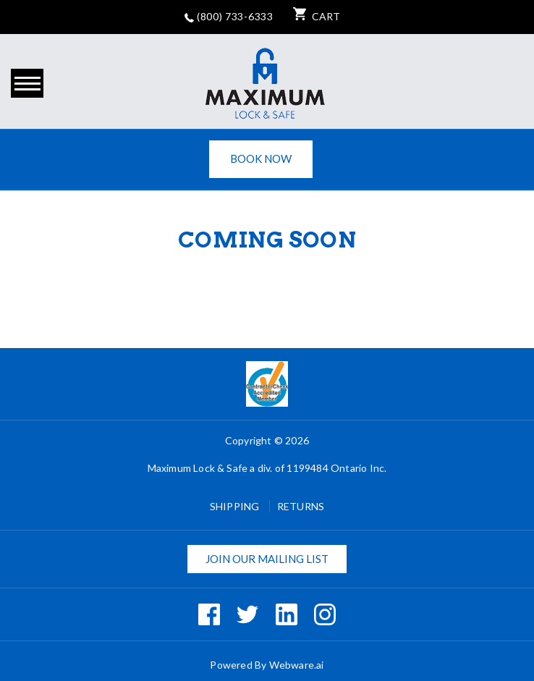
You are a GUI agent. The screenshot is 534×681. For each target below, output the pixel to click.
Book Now (261, 158)
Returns (300, 506)
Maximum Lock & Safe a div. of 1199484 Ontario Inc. (267, 468)
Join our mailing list (267, 558)
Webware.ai (296, 665)
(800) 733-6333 (229, 16)
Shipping (236, 506)
